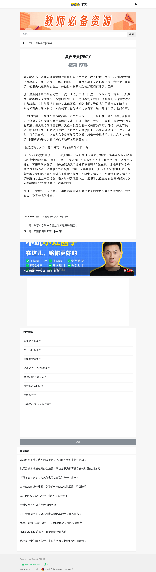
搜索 (131, 34)
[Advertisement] (78, 302)
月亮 (37, 216)
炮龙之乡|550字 (32, 341)
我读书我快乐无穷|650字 (37, 404)
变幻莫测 (54, 216)
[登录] (136, 4)
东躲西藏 (64, 216)
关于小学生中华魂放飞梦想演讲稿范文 (55, 225)
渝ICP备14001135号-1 (30, 569)
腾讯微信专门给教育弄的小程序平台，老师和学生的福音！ (53, 540)
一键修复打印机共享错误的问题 (38, 504)
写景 (73, 65)
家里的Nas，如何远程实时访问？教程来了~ (44, 495)
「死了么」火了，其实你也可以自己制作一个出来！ (49, 477)
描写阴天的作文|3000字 (37, 368)
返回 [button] (78, 441)
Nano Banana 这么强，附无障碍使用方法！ (44, 531)
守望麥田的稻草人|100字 (48, 231)
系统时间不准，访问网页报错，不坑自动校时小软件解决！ (53, 459)
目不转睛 (45, 216)
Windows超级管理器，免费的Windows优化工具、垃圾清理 (53, 486)
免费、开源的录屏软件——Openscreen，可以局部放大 (51, 522)
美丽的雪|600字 (32, 359)
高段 (83, 65)
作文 (30, 43)
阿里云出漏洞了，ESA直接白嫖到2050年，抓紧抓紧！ (51, 513)
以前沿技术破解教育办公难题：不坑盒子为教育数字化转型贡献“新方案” (60, 468)
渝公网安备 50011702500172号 (58, 569)
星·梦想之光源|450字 (35, 377)
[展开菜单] (21, 4)
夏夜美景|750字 (43, 43)
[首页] (24, 43)
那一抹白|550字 (32, 350)
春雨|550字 (30, 395)
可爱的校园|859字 (34, 386)
